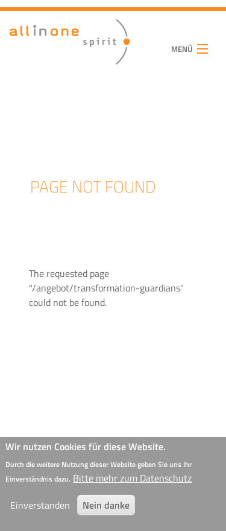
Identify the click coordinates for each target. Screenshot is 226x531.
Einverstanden (40, 509)
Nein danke (106, 509)
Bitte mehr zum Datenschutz (132, 482)
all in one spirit (51, 48)
